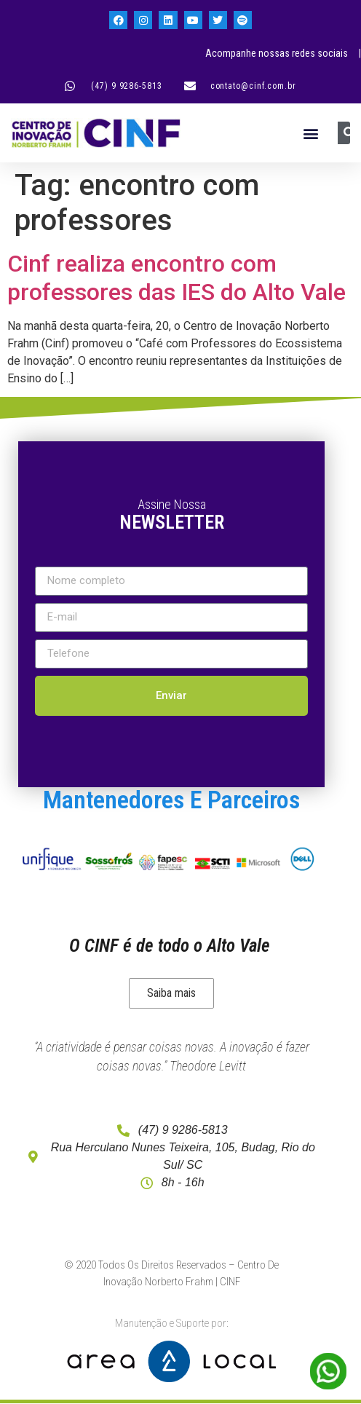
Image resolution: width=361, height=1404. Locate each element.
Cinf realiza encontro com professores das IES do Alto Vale (176, 277)
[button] (311, 133)
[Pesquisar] (349, 133)
